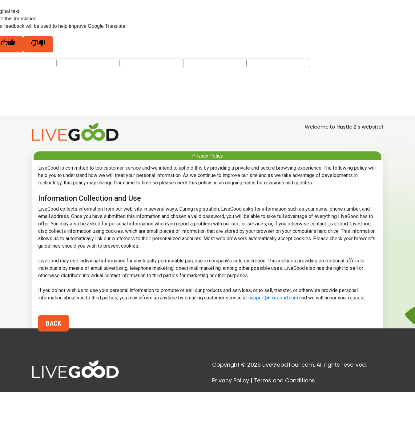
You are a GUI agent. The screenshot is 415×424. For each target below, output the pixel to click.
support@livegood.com (273, 298)
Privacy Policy (230, 380)
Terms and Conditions (284, 380)
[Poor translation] (38, 44)
